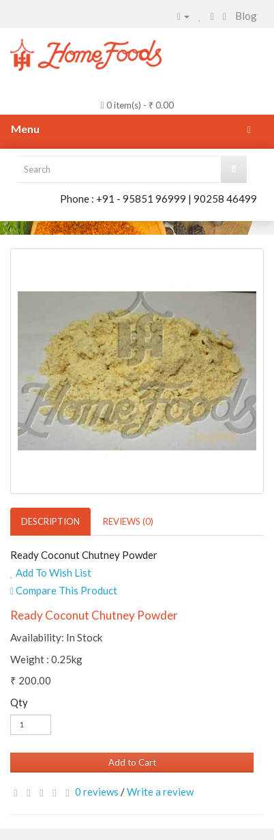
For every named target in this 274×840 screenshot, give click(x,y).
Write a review (160, 791)
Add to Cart (132, 762)
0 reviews (97, 791)
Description (50, 521)
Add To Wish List (50, 572)
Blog (246, 16)
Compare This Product (63, 590)
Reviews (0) (128, 521)
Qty (19, 702)
